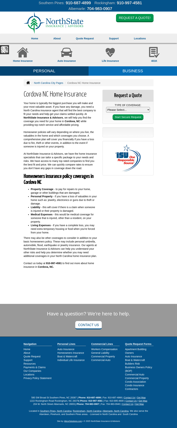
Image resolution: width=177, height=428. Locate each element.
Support (28, 360)
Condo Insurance (134, 385)
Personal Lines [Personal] (66, 344)
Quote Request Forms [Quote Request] (138, 344)
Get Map (141, 397)
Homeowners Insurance (70, 352)
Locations (29, 374)
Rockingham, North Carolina (87, 411)
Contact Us (88, 325)
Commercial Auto (101, 360)
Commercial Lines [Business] (102, 344)
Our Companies (32, 370)
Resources (30, 363)
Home (34, 38)
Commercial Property (103, 356)
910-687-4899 (78, 3)
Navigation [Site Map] (30, 344)
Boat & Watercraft (67, 356)
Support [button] (114, 38)
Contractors (131, 389)
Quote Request (32, 356)
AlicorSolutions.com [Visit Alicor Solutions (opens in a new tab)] (73, 421)
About (57, 38)
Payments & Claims (35, 367)
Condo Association (135, 381)
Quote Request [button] (85, 38)
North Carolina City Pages (48, 82)
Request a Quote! (135, 18)
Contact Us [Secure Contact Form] (129, 397)
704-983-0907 (99, 8)
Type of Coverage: (128, 105)
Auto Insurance (65, 349)
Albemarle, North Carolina (115, 411)
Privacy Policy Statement (38, 378)
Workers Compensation (104, 349)
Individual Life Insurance (71, 360)
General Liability (100, 352)
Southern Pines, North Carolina (55, 411)
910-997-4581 (129, 3)
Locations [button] (140, 38)
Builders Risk (132, 363)
